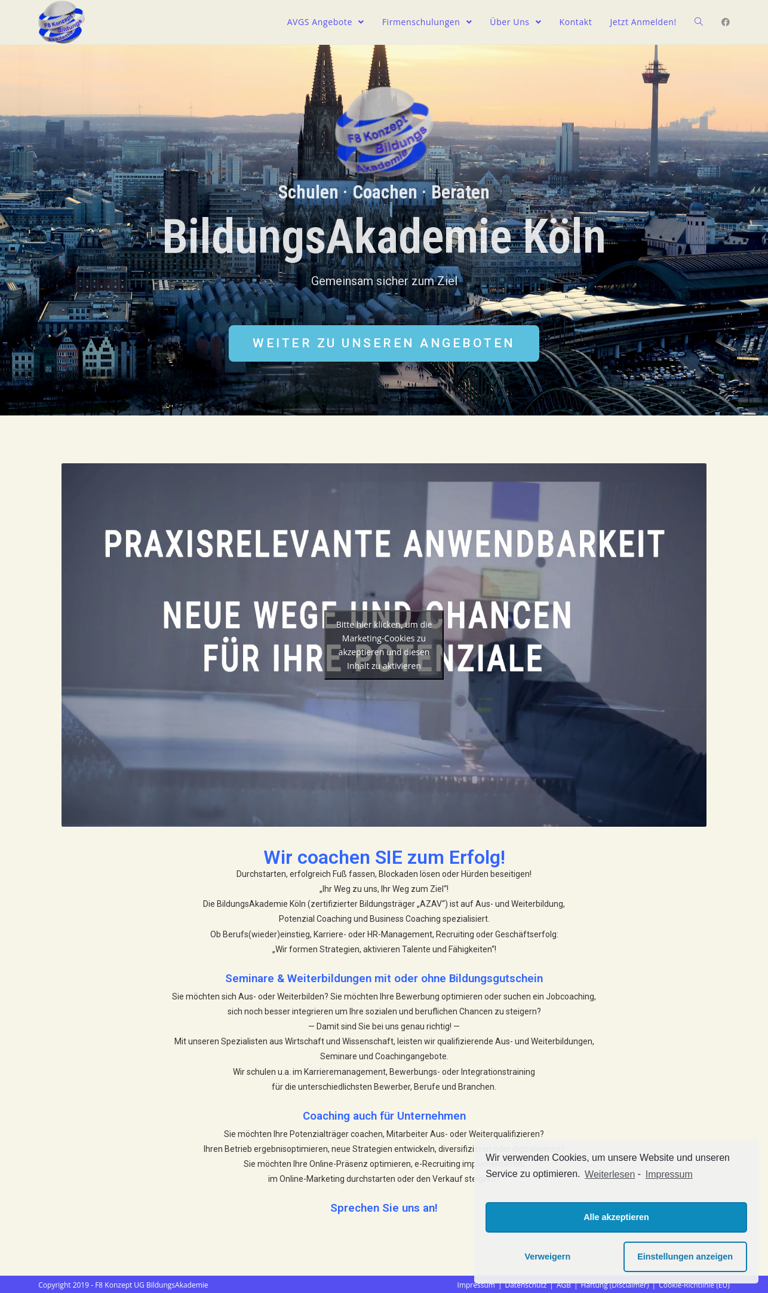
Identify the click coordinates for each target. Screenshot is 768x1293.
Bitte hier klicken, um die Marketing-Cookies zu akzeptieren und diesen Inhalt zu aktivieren (384, 645)
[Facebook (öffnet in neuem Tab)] (726, 22)
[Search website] (699, 22)
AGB (564, 1285)
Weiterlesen (610, 1174)
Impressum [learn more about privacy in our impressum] (669, 1174)
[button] (384, 343)
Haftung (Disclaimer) (615, 1285)
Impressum (476, 1285)
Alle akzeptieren (616, 1217)
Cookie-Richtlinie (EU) (694, 1285)
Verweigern (547, 1256)
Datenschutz (525, 1285)
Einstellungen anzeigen (685, 1256)
